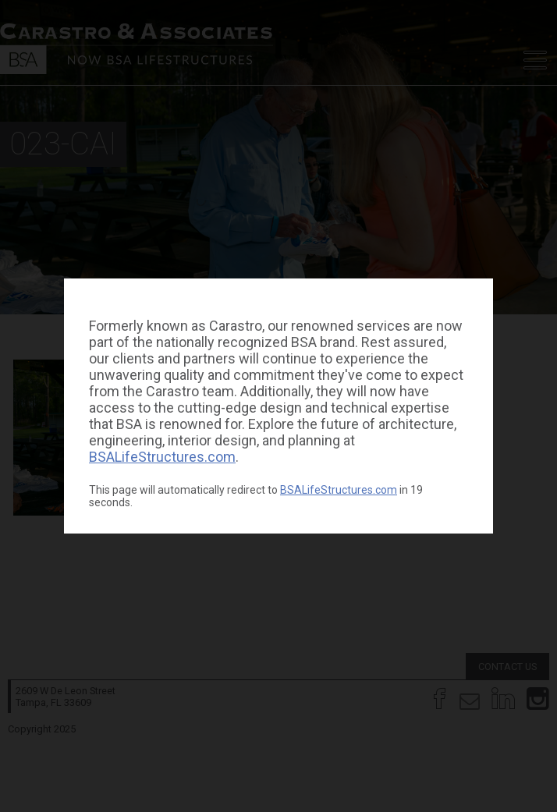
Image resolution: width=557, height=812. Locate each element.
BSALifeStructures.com (162, 457)
